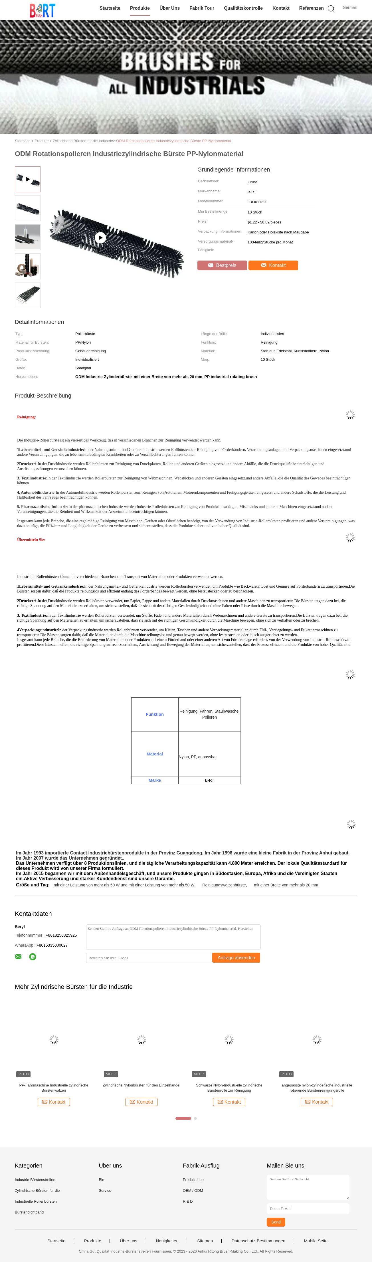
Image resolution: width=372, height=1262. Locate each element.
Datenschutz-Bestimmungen (258, 1241)
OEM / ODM (193, 1190)
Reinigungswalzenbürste (224, 885)
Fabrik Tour (201, 8)
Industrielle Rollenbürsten (36, 1201)
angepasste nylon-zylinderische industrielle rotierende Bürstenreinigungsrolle (317, 1087)
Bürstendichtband (29, 1212)
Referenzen (311, 8)
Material (155, 753)
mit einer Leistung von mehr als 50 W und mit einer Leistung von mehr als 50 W (124, 885)
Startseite (110, 8)
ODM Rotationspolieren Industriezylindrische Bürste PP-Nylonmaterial (173, 141)
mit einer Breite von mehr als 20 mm (286, 885)
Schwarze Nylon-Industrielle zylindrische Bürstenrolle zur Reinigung (229, 1087)
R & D (188, 1201)
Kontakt (281, 8)
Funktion (155, 714)
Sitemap (205, 1241)
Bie (101, 1180)
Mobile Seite (316, 1241)
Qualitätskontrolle (243, 8)
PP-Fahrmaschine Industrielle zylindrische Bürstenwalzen (53, 1087)
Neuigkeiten (167, 1241)
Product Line (193, 1180)
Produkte (140, 8)
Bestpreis (222, 265)
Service (105, 1190)
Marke (155, 780)
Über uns (169, 8)
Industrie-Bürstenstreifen (35, 1180)
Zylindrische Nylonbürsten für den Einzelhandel (141, 1085)
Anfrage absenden (236, 957)
